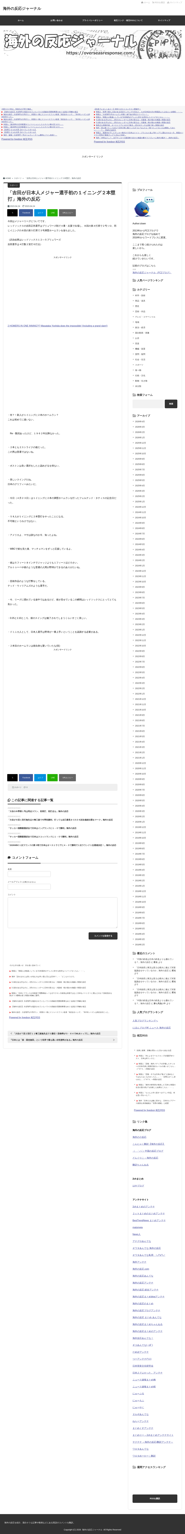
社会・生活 (140, 359)
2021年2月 (140, 752)
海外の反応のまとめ (143, 1303)
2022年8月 (140, 656)
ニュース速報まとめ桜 (144, 1386)
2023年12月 (140, 571)
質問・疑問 (140, 354)
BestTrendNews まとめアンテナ (149, 1220)
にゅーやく (138, 1407)
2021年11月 (140, 704)
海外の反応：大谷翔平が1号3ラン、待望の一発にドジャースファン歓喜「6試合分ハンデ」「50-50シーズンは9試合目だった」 (61, 1012)
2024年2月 (140, 560)
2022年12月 (140, 635)
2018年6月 (140, 923)
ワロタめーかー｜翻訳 (144, 1456)
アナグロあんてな (142, 1241)
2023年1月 (140, 630)
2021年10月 (140, 710)
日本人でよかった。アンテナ (148, 1373)
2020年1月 (140, 822)
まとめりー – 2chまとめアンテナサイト (153, 1435)
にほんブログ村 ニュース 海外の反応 (152, 1028)
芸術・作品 (140, 311)
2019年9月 (140, 843)
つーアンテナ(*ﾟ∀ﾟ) (142, 1359)
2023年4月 (140, 614)
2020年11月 (140, 768)
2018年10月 (140, 902)
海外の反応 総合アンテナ (146, 1289)
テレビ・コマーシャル (145, 317)
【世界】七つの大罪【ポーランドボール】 (19, 130)
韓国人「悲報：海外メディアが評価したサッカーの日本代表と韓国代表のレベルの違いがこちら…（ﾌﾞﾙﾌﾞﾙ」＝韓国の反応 (156, 1066)
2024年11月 (140, 512)
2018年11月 (140, 896)
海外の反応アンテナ (143, 1283)
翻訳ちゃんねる (141, 1165)
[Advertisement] (92, 81)
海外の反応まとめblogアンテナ (149, 1296)
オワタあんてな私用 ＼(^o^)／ (149, 1255)
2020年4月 (140, 806)
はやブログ (138, 1185)
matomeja (138, 1227)
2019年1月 (140, 886)
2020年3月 (140, 811)
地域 (137, 322)
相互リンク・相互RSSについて (128, 20)
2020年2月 (140, 816)
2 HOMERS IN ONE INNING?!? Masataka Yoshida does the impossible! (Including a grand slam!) (58, 326)
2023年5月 (140, 608)
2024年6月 (140, 539)
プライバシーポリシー (92, 20)
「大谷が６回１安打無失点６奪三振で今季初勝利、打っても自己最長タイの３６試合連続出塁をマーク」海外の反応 (60, 820)
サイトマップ (174, 2)
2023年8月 (140, 592)
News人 (137, 1234)
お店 (137, 338)
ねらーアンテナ (141, 1421)
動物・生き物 (141, 381)
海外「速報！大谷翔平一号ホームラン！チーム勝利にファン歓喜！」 (30, 135)
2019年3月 (140, 875)
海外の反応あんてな (143, 1276)
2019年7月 (140, 854)
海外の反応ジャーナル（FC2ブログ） (152, 272)
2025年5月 (140, 480)
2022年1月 (140, 694)
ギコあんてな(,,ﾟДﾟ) (143, 1345)
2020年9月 (140, 779)
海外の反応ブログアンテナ (146, 1310)
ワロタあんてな (141, 1449)
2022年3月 (140, 683)
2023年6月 (140, 603)
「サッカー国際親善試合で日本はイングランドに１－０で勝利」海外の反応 (42, 828)
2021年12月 (140, 699)
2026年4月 (140, 421)
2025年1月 (140, 501)
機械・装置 (140, 349)
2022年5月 (140, 672)
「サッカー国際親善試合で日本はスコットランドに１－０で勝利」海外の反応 (43, 837)
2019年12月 (140, 827)
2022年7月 (140, 662)
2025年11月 (140, 448)
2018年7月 (140, 918)
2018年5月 (140, 928)
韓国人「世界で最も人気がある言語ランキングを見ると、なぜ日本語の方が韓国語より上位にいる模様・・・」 (139, 112)
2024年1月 (140, 565)
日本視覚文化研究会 (143, 1366)
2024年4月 (140, 549)
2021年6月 (140, 731)
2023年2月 (140, 624)
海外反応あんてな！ (143, 1338)
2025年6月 (140, 475)
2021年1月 (140, 758)
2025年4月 (140, 485)
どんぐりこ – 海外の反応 (145, 1158)
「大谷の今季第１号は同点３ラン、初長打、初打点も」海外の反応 (38, 811)
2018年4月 (140, 934)
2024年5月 (140, 544)
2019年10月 (140, 838)
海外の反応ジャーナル (22, 8)
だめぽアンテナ (141, 1352)
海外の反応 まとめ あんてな (147, 1317)
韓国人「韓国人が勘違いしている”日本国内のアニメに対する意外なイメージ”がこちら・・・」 (133, 117)
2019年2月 (140, 880)
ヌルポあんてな (141, 1414)
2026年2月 (140, 432)
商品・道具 (140, 301)
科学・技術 (140, 295)
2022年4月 (140, 678)
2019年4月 (140, 870)
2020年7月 (140, 790)
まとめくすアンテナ (143, 1428)
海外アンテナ (139, 1262)
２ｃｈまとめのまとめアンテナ (149, 1213)
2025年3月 (140, 491)
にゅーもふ (138, 1400)
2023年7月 (140, 597)
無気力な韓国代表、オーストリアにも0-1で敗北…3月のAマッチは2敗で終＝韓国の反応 (130, 125)
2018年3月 (140, 939)
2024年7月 (140, 533)
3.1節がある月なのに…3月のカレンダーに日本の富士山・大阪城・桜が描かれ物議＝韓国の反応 (133, 120)
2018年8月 (140, 912)
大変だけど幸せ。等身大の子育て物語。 (17, 109)
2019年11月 (140, 832)
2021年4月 (140, 742)
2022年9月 (140, 651)
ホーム (145, 2)
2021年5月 (140, 736)
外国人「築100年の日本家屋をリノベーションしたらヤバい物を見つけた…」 (33, 124)
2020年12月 (140, 763)
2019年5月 (140, 864)
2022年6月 (140, 667)
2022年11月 (140, 640)
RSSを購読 (159, 2)
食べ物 (138, 370)
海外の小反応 (139, 1137)
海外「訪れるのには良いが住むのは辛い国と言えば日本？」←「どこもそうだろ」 (44, 977)
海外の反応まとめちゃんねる (148, 1324)
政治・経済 (140, 327)
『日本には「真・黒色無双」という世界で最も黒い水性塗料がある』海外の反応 (46, 1040)
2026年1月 (140, 437)
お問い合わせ (56, 20)
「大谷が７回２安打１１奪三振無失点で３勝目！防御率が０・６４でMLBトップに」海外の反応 (56, 1033)
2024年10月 (140, 517)
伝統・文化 (140, 375)
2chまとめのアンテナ (144, 1206)
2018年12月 (140, 891)
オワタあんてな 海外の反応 (147, 1248)
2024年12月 (140, 507)
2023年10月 (140, 581)
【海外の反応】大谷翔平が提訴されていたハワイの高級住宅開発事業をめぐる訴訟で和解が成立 (40, 112)
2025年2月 (140, 496)
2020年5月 (140, 800)
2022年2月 (140, 688)
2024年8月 (140, 528)
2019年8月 (140, 848)
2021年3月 (140, 747)
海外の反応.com (141, 1269)
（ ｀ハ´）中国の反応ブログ (148, 1151)
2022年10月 (140, 646)
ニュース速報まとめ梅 (144, 1379)
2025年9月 (140, 459)
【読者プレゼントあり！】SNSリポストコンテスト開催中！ (117, 109)
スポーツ (17, 787)
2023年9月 (140, 587)
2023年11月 (140, 576)
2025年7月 (140, 469)
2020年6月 (140, 795)
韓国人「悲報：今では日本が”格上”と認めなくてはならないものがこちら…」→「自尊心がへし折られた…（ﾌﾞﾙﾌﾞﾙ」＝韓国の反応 (156, 1076)
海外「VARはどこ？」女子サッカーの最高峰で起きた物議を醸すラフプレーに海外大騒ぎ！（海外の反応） (137, 138)
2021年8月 (140, 720)
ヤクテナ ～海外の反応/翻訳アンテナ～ (153, 1442)
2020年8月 (140, 784)
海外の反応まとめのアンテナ (148, 1331)
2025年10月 (140, 453)
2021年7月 (140, 726)
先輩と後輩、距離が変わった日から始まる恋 (154, 1050)
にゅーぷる (138, 1393)
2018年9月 (140, 907)
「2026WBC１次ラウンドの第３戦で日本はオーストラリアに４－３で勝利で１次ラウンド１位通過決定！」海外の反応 (62, 845)
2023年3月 (140, 619)
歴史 (137, 306)
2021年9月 (140, 715)
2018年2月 (140, 944)
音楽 (137, 343)
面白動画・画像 (142, 333)
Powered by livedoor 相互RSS (16, 139)
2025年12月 (140, 443)
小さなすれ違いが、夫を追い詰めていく (25, 965)
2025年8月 (140, 464)
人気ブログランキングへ (145, 1020)
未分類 (138, 386)
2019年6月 (140, 859)
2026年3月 (140, 427)
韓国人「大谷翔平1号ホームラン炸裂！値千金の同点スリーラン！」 (122, 114)
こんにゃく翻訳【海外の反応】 (149, 1144)
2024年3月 (140, 555)
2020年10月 (140, 774)
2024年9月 (140, 523)
